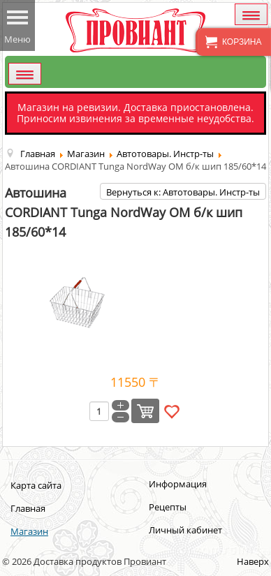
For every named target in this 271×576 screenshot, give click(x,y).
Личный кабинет (185, 530)
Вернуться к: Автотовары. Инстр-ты (183, 192)
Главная (27, 508)
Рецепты (167, 507)
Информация (178, 484)
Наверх (253, 561)
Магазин (29, 531)
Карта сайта (35, 485)
